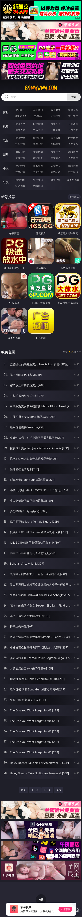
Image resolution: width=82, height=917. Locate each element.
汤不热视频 (73, 179)
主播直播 (55, 129)
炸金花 (38, 115)
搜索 (73, 97)
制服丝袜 (20, 143)
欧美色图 (55, 151)
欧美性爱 (73, 137)
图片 (6, 154)
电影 (6, 140)
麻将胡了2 (20, 115)
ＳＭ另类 (73, 129)
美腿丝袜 (20, 157)
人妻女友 (55, 165)
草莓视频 (55, 179)
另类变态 (73, 143)
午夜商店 (38, 179)
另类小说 (38, 171)
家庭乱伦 (38, 165)
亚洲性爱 (20, 137)
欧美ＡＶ (55, 124)
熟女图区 (55, 157)
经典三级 (38, 143)
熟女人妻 (20, 129)
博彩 (6, 112)
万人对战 (55, 110)
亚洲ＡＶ (20, 124)
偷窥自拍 (20, 151)
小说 (6, 168)
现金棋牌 (55, 115)
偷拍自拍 (38, 137)
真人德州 (38, 110)
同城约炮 (20, 179)
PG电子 (20, 110)
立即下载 (65, 909)
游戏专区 (73, 110)
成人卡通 (55, 137)
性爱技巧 (73, 171)
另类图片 (73, 157)
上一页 (35, 790)
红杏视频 (20, 185)
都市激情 (20, 165)
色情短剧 (38, 185)
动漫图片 (73, 151)
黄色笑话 (55, 171)
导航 (6, 182)
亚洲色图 (38, 151)
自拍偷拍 (38, 124)
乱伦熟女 (55, 143)
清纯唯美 (38, 157)
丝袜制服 (38, 129)
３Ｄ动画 (73, 124)
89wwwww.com (41, 88)
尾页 (58, 790)
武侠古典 (73, 165)
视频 (6, 126)
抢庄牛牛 (73, 115)
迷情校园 (20, 171)
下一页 (47, 790)
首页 (23, 790)
